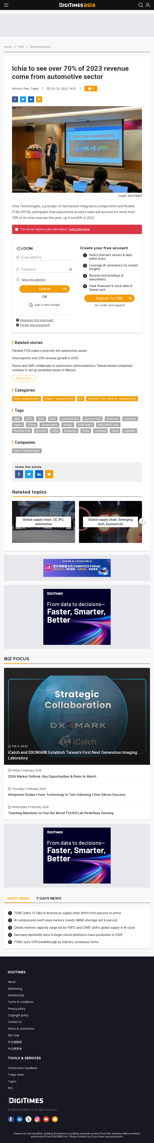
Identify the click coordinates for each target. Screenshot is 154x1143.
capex (18, 425)
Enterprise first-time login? (37, 320)
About (12, 982)
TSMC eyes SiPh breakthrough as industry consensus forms (56, 942)
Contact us (15, 1022)
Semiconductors (40, 46)
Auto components (26, 398)
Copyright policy (18, 1015)
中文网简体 (15, 1048)
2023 (29, 419)
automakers (70, 419)
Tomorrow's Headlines (22, 1068)
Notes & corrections (21, 1028)
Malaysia (70, 431)
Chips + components (59, 398)
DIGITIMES (85, 425)
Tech (21, 46)
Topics (12, 1081)
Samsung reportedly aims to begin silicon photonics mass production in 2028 (68, 935)
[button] (44, 305)
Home (8, 46)
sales (115, 431)
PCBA (85, 431)
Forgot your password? (35, 325)
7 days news (16, 1074)
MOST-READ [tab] (18, 898)
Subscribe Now (79, 229)
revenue (100, 431)
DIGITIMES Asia (108, 425)
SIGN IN (53, 289)
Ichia (55, 431)
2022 (17, 419)
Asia (53, 419)
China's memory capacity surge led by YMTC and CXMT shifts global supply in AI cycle (74, 928)
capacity (130, 419)
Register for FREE (114, 298)
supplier (129, 431)
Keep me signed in (34, 279)
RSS (10, 1088)
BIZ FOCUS (16, 658)
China (32, 425)
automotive (92, 419)
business (112, 419)
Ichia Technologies (27, 451)
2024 (41, 419)
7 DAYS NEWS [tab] (48, 898)
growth (41, 431)
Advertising (15, 988)
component (49, 425)
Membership (16, 995)
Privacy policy (16, 1008)
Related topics (29, 492)
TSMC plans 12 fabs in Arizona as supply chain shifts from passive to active (67, 913)
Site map (13, 1035)
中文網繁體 (15, 1042)
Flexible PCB (22, 431)
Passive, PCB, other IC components (112, 398)
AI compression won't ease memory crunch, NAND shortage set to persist (65, 920)
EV (80, 398)
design (67, 425)
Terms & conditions (20, 1002)
